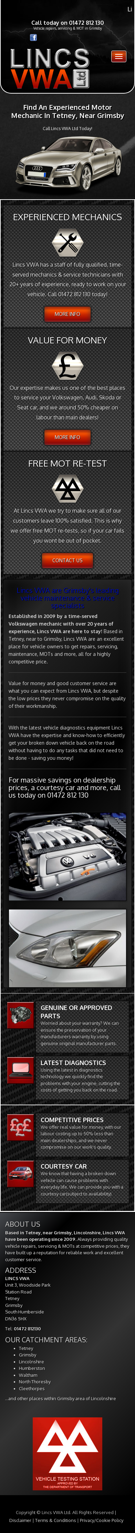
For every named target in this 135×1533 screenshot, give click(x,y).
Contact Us (67, 560)
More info (67, 314)
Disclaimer (20, 1520)
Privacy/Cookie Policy (101, 1520)
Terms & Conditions (55, 1520)
